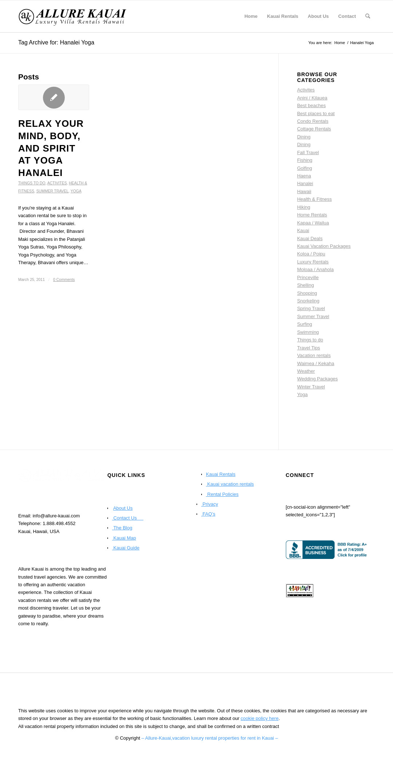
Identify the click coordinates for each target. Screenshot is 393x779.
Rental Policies (222, 494)
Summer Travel (52, 191)
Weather (306, 371)
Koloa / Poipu (311, 254)
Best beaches (311, 105)
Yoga (76, 191)
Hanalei (305, 183)
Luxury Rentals (313, 262)
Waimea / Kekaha (315, 363)
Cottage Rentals (314, 129)
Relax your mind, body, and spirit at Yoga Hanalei (51, 148)
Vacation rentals (313, 355)
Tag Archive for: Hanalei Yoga (56, 42)
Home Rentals (312, 215)
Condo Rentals (312, 121)
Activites (57, 183)
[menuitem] (251, 16)
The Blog (122, 528)
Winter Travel (311, 387)
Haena (304, 176)
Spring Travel (311, 308)
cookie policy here (259, 718)
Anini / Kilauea (312, 98)
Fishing (304, 160)
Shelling (305, 285)
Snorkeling (308, 301)
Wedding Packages (317, 378)
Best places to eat (315, 113)
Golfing (304, 168)
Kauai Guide (125, 548)
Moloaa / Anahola (315, 269)
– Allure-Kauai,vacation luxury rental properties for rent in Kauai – (210, 738)
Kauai (303, 230)
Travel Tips (308, 348)
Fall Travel (308, 152)
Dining (303, 137)
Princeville (307, 277)
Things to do (31, 183)
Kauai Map (124, 538)
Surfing (304, 324)
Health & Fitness (314, 199)
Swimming (308, 332)
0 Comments (64, 279)
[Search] (368, 16)
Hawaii (304, 191)
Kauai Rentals (220, 474)
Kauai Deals (309, 238)
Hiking (303, 207)
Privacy (209, 504)
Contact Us (127, 518)
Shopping (307, 293)
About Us (122, 508)
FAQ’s (208, 514)
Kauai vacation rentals (230, 484)
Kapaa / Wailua (313, 223)
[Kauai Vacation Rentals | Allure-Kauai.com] (72, 16)
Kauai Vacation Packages (323, 246)
